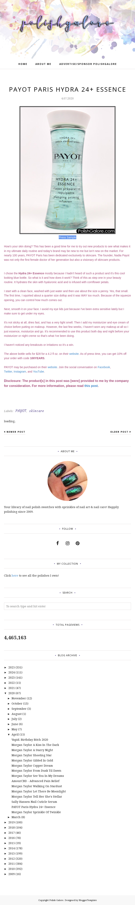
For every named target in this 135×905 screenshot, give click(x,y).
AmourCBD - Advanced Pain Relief (35, 781)
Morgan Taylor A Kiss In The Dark (35, 745)
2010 (11, 869)
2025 (11, 667)
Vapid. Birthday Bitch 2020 (30, 739)
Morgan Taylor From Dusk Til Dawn (36, 770)
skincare (36, 411)
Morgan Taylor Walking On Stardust (37, 786)
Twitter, (8, 371)
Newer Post (16, 431)
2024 (11, 672)
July (14, 719)
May (14, 729)
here (15, 575)
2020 (11, 693)
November (19, 698)
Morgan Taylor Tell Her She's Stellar (37, 796)
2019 (11, 822)
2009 (11, 874)
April (15, 734)
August (17, 714)
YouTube (38, 371)
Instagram (20, 371)
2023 (11, 677)
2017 (11, 833)
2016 (11, 838)
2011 (11, 863)
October (17, 703)
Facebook (104, 367)
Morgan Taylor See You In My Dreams (38, 776)
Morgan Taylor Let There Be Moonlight (39, 791)
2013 (11, 853)
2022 (11, 683)
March (16, 817)
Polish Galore (56, 900)
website (74, 353)
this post (91, 386)
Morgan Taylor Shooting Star (32, 755)
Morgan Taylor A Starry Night (32, 750)
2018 (11, 827)
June (15, 724)
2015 (11, 843)
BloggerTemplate (88, 900)
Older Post (119, 431)
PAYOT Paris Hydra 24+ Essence (34, 807)
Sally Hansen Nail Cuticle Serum (34, 802)
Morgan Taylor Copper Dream (32, 765)
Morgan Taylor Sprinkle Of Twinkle (36, 812)
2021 (11, 688)
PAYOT (20, 411)
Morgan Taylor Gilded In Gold (32, 760)
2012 (11, 858)
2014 (11, 848)
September (19, 709)
